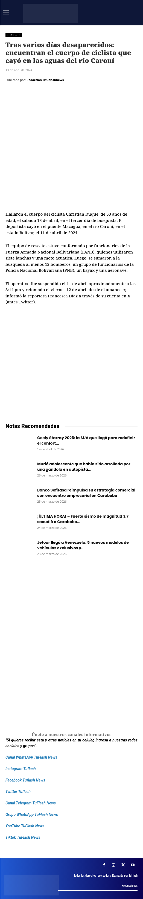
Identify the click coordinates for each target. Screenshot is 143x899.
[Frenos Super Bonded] (71, 647)
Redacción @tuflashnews (45, 80)
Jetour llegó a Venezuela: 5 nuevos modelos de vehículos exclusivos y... (83, 545)
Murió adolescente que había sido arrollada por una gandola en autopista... (83, 466)
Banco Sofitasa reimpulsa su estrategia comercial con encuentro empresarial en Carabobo (86, 492)
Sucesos (13, 35)
